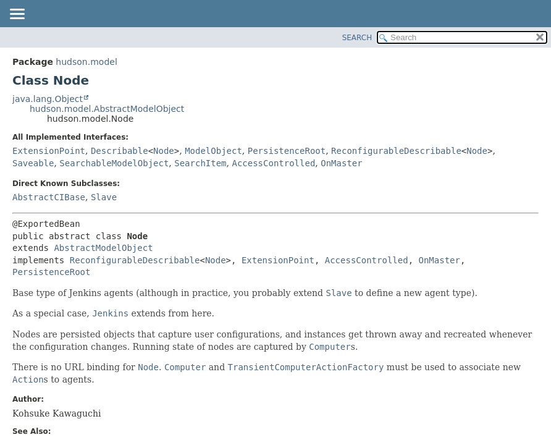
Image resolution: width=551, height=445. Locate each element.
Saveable (33, 163)
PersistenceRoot (287, 151)
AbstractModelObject (103, 248)
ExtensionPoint (48, 151)
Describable (119, 151)
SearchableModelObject (114, 163)
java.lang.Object (47, 99)
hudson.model (86, 62)
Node (163, 151)
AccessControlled (273, 163)
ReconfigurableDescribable (396, 151)
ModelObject (213, 151)
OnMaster (341, 163)
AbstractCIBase (48, 197)
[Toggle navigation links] (16, 14)
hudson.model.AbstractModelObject (107, 109)
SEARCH (357, 37)
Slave (104, 197)
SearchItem (200, 163)
